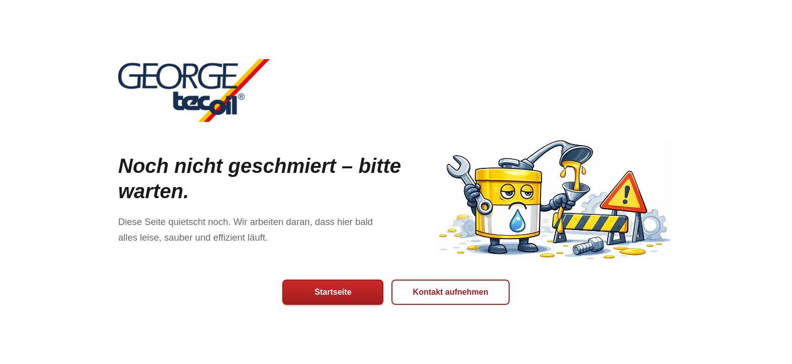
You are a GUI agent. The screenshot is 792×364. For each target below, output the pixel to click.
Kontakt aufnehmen (450, 292)
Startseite (333, 292)
